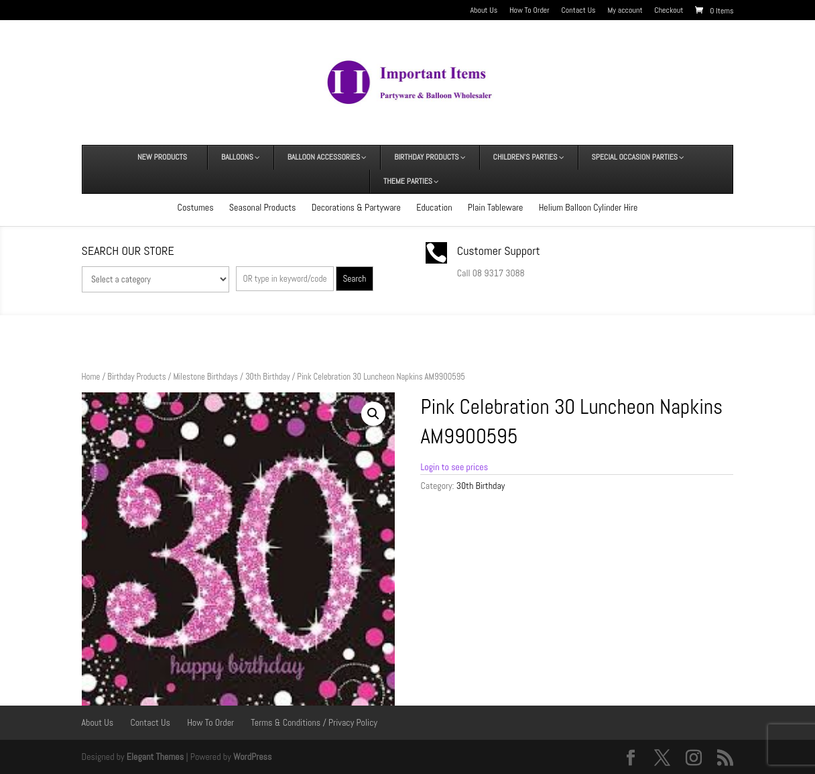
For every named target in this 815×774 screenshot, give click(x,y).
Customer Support (498, 250)
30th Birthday (267, 376)
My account (624, 10)
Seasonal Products (262, 207)
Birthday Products (136, 376)
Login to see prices (454, 467)
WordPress (252, 757)
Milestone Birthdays (205, 376)
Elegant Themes (155, 757)
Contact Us (579, 10)
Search (354, 278)
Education (434, 207)
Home (91, 376)
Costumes (196, 207)
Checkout (668, 10)
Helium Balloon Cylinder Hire (588, 207)
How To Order (529, 10)
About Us (483, 10)
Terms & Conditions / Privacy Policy (314, 722)
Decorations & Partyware (356, 207)
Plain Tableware (495, 207)
